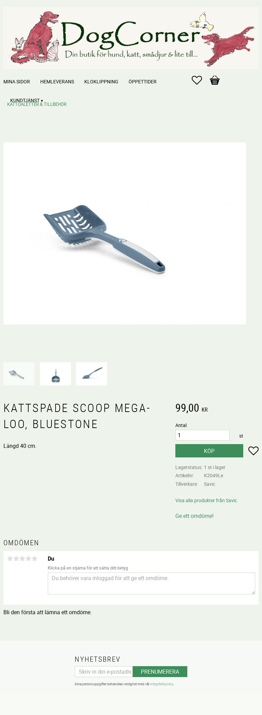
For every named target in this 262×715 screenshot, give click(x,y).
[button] (200, 80)
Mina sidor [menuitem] (16, 81)
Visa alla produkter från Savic (206, 500)
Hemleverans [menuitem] (57, 81)
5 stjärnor (34, 558)
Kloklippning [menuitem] (101, 81)
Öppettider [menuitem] (143, 81)
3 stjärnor (22, 558)
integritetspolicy (161, 684)
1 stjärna (10, 558)
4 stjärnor (28, 558)
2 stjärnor (16, 558)
